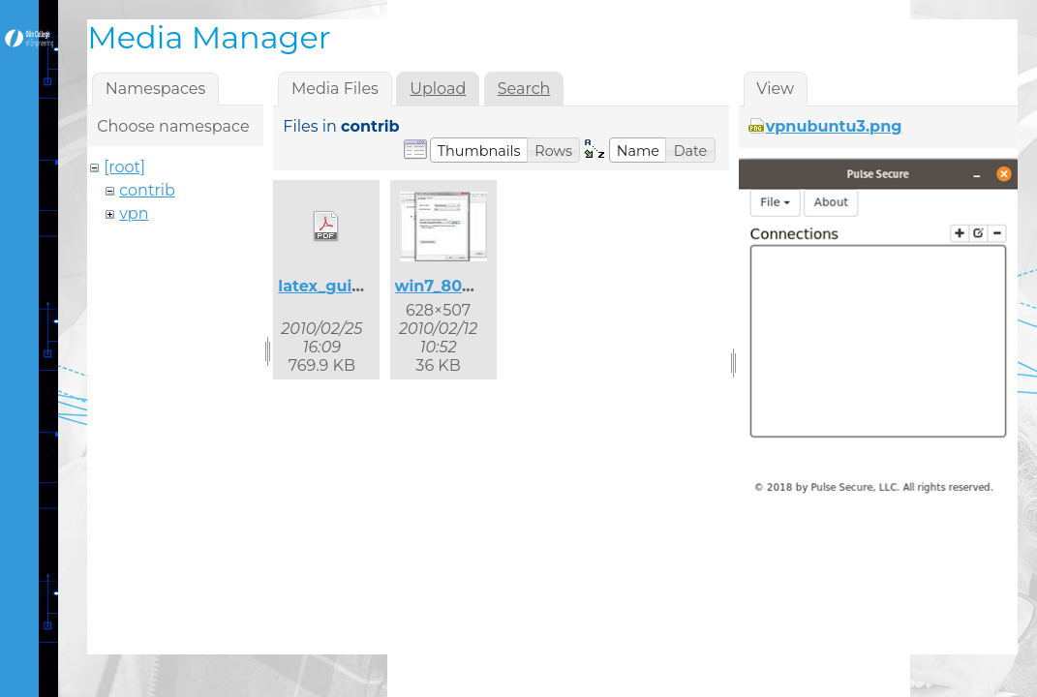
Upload (438, 88)
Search (524, 88)
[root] (124, 167)
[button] (479, 150)
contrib (147, 190)
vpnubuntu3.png (834, 126)
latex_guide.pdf (341, 286)
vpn (133, 213)
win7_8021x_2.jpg (465, 286)
